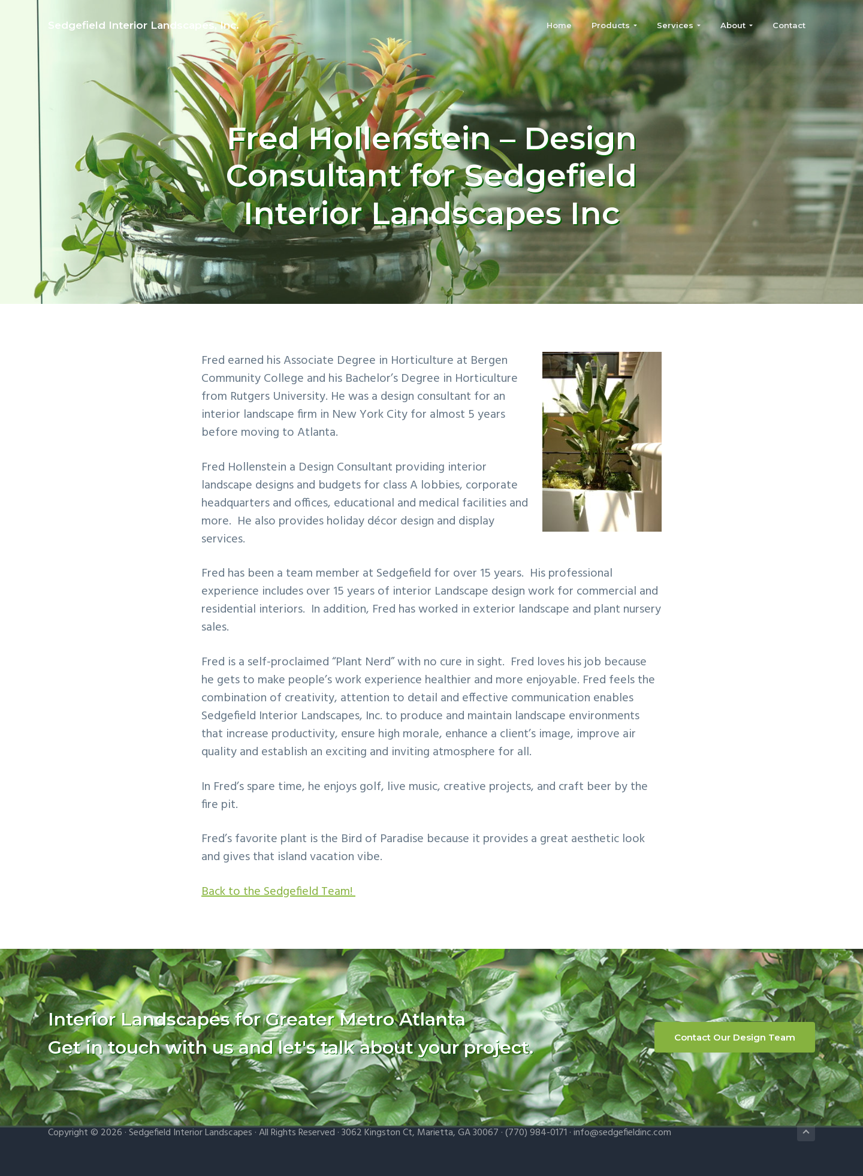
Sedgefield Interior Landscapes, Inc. (143, 25)
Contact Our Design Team (734, 1037)
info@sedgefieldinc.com (622, 1133)
